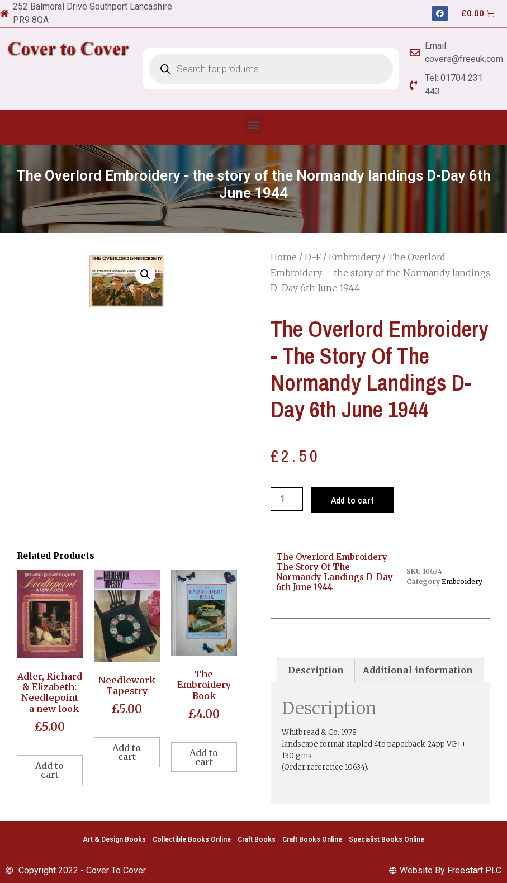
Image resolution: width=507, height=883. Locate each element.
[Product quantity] (287, 499)
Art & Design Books (114, 839)
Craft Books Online (312, 839)
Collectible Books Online (192, 839)
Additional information (418, 670)
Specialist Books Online (386, 839)
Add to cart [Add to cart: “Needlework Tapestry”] (126, 752)
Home (284, 257)
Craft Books (257, 839)
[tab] (316, 670)
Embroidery (354, 257)
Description (316, 670)
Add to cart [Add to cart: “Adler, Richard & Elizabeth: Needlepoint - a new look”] (49, 770)
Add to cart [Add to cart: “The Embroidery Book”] (203, 757)
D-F (313, 257)
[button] (253, 124)
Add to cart (352, 500)
